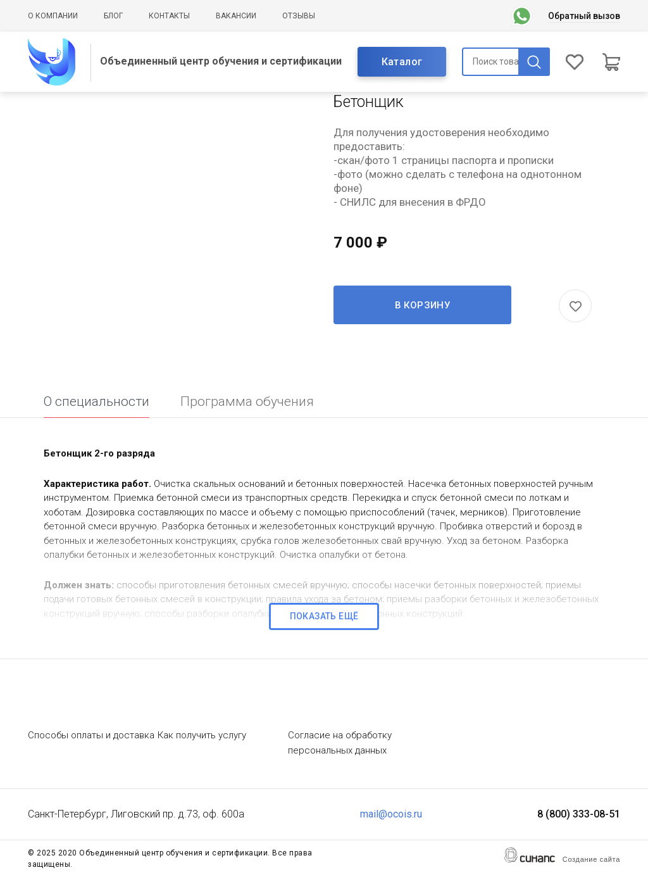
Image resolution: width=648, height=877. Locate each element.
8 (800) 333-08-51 (578, 814)
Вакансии (236, 15)
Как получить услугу (202, 735)
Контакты (169, 15)
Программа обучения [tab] (247, 401)
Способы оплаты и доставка (91, 735)
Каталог (402, 62)
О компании (53, 15)
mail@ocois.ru (391, 814)
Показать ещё (324, 616)
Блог (113, 15)
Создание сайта (591, 859)
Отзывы (298, 15)
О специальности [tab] (96, 401)
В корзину (423, 305)
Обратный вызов (584, 16)
